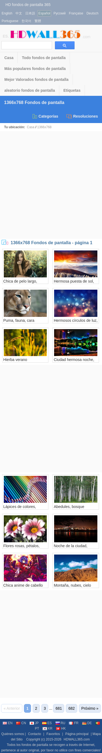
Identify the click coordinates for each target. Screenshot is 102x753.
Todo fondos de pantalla (44, 58)
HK (61, 728)
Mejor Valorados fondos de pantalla (36, 79)
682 (71, 708)
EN (8, 723)
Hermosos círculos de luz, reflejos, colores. (76, 322)
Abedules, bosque (69, 506)
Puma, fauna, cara (18, 320)
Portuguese (10, 21)
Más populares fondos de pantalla (35, 68)
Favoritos (53, 734)
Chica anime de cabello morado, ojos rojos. (23, 587)
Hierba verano (15, 359)
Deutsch (92, 13)
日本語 (30, 13)
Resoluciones (82, 116)
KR (47, 728)
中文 (19, 13)
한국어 (26, 21)
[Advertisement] (51, 185)
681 (58, 708)
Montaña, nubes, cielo (72, 585)
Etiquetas (72, 90)
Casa (8, 58)
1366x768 (44, 127)
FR (73, 723)
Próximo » (89, 708)
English (7, 13)
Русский (60, 13)
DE (87, 723)
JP (34, 723)
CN (21, 723)
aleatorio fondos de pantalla (29, 90)
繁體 (38, 21)
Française (76, 13)
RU (60, 723)
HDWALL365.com (77, 739)
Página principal (76, 734)
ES (47, 723)
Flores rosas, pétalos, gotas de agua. (21, 548)
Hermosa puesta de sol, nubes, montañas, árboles (76, 283)
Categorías (45, 116)
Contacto (34, 734)
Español (44, 13)
